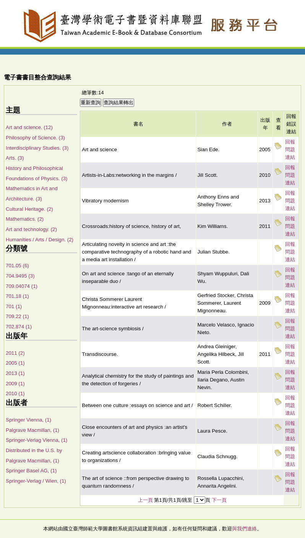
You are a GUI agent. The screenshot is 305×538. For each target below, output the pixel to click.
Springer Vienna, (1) (28, 420)
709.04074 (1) (21, 286)
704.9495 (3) (20, 276)
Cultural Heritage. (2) (29, 209)
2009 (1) (15, 383)
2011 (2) (15, 353)
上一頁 (145, 500)
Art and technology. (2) (31, 229)
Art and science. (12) (29, 127)
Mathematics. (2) (25, 219)
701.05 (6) (17, 265)
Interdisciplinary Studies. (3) (37, 148)
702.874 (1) (19, 327)
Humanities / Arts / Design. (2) (39, 239)
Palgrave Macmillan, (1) (32, 430)
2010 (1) (15, 393)
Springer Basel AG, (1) (31, 470)
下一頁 (219, 500)
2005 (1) (15, 363)
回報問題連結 (290, 149)
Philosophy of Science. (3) (35, 138)
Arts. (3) (15, 158)
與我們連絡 (244, 529)
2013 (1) (15, 373)
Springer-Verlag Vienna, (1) (36, 440)
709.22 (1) (17, 316)
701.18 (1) (17, 296)
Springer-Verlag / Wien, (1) (36, 481)
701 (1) (14, 306)
